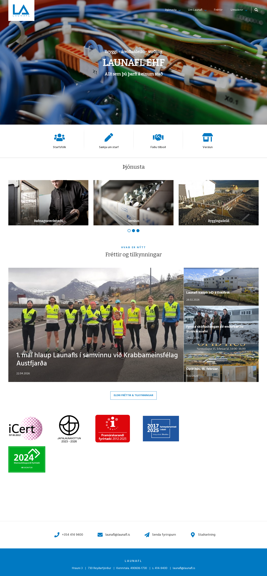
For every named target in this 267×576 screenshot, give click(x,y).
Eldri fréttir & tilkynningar (133, 395)
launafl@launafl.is (184, 568)
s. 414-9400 (159, 568)
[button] (129, 230)
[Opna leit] (256, 10)
